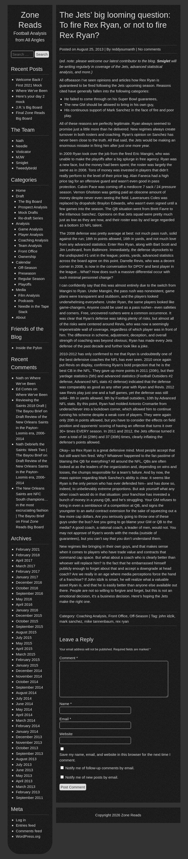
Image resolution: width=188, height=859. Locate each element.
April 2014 (24, 715)
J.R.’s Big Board (29, 107)
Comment (68, 658)
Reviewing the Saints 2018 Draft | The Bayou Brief (31, 405)
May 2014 (24, 709)
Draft (20, 196)
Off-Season (27, 267)
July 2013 (24, 764)
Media (21, 290)
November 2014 (29, 676)
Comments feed (29, 831)
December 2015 (29, 615)
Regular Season (31, 279)
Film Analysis (29, 295)
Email (65, 719)
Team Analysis (30, 245)
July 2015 (24, 637)
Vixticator (23, 152)
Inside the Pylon (29, 348)
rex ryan (122, 621)
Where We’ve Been (31, 90)
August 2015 (26, 632)
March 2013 (25, 786)
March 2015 (25, 654)
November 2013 (29, 742)
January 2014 (27, 731)
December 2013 (29, 737)
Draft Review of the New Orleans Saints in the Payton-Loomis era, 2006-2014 (32, 428)
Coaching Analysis (33, 240)
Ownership (27, 256)
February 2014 (28, 726)
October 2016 (27, 588)
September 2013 (29, 753)
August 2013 (26, 759)
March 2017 (25, 566)
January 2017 (27, 577)
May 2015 (24, 643)
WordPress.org (28, 836)
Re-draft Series (30, 218)
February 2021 (28, 549)
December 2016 (29, 582)
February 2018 (28, 555)
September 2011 (29, 798)
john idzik (166, 616)
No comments (149, 49)
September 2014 (29, 687)
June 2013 (24, 770)
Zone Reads (131, 815)
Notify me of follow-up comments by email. (99, 768)
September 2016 (29, 593)
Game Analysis (30, 229)
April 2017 (24, 560)
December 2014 (29, 671)
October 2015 (27, 621)
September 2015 (29, 626)
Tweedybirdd (26, 168)
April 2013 (24, 781)
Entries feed (25, 825)
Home (21, 190)
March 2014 (25, 720)
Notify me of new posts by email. (91, 777)
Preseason (27, 273)
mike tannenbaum (98, 621)
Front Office (27, 251)
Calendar (23, 262)
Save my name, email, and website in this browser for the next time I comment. (115, 757)
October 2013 (27, 748)
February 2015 (28, 659)
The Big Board (30, 201)
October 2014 (27, 682)
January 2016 (27, 610)
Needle (22, 146)
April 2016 (24, 604)
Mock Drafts (28, 212)
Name (65, 704)
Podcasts (26, 301)
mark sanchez (70, 621)
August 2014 (26, 693)
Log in (21, 820)
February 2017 (28, 571)
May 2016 (24, 599)
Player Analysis (30, 234)
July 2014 (24, 698)
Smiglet (22, 163)
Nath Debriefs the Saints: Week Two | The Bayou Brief (31, 449)
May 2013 (24, 775)
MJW (20, 157)
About (20, 317)
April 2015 (24, 648)
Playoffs (24, 284)
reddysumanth (123, 49)
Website (66, 734)
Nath (20, 141)
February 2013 (28, 792)
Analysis (23, 223)
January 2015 (27, 665)
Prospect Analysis (32, 207)
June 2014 (24, 704)
